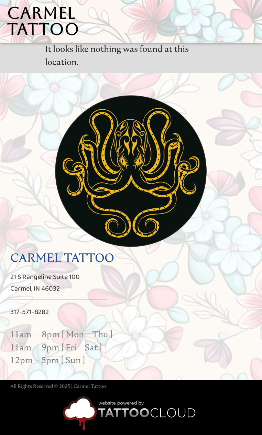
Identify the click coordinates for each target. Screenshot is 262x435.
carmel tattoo (43, 21)
